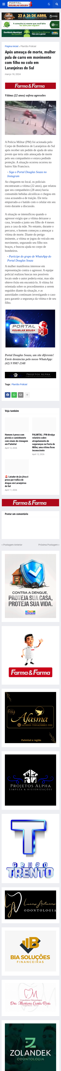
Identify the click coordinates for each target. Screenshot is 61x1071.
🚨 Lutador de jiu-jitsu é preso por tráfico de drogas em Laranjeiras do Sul (16, 481)
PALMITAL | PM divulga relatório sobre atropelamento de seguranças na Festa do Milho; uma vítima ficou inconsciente (43, 442)
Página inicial (11, 46)
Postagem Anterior (12, 544)
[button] (3, 4)
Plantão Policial (28, 46)
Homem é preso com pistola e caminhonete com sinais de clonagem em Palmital (16, 439)
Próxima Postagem (48, 544)
